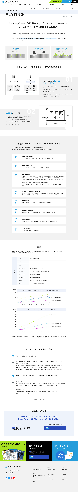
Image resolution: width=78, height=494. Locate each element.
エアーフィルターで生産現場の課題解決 (39, 472)
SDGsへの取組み (50, 473)
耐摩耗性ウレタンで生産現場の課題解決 (39, 475)
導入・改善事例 (31, 5)
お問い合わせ (50, 5)
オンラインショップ (72, 5)
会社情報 (38, 5)
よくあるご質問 (64, 469)
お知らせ (43, 5)
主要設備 (49, 475)
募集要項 (64, 473)
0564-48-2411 (10, 473)
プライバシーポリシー (65, 477)
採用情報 (64, 5)
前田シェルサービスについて (15, 5)
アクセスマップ (50, 477)
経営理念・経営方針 (51, 469)
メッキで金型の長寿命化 (37, 478)
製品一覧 (24, 5)
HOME (6, 5)
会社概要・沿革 (50, 471)
